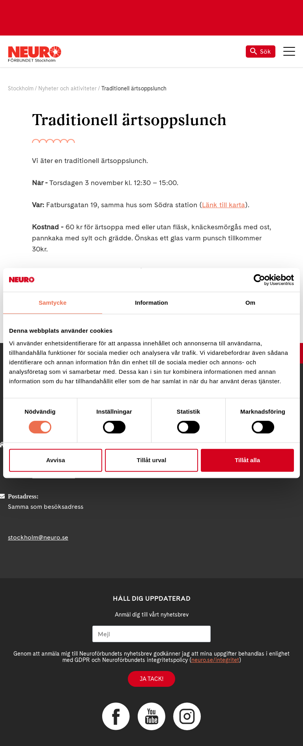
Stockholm (21, 88)
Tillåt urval (151, 460)
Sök (260, 51)
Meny (289, 51)
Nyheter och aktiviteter (67, 88)
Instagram (187, 716)
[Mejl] (151, 634)
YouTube (151, 716)
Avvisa (55, 460)
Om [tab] (250, 302)
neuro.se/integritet (215, 660)
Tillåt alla (247, 460)
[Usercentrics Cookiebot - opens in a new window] (259, 280)
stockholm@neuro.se (38, 537)
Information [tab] (151, 302)
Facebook (116, 716)
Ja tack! (151, 679)
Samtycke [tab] (53, 302)
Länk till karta (223, 205)
